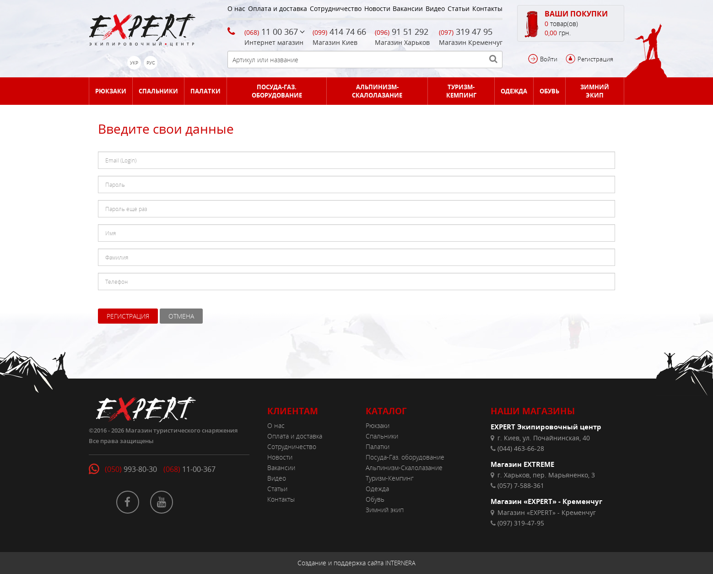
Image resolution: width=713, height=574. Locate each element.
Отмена (181, 316)
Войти (548, 59)
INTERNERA (400, 563)
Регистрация (595, 59)
